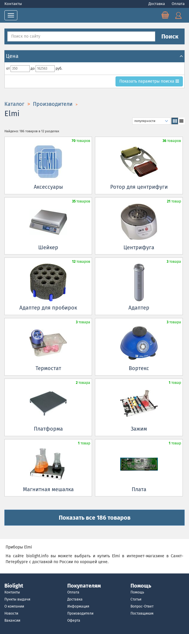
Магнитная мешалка (48, 489)
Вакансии (12, 620)
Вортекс (139, 368)
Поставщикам (142, 613)
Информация (78, 606)
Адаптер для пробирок (48, 308)
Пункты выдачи (17, 599)
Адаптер (138, 308)
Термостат (48, 368)
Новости (11, 613)
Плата (139, 489)
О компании (14, 606)
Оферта (73, 620)
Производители (80, 613)
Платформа (48, 429)
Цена (94, 56)
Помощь (137, 592)
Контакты (13, 3)
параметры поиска (149, 81)
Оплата (178, 3)
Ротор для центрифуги (139, 187)
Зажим (139, 429)
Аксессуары (48, 187)
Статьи (136, 599)
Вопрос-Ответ (142, 606)
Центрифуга (138, 247)
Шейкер (48, 247)
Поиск (169, 36)
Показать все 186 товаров (95, 517)
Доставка (157, 3)
